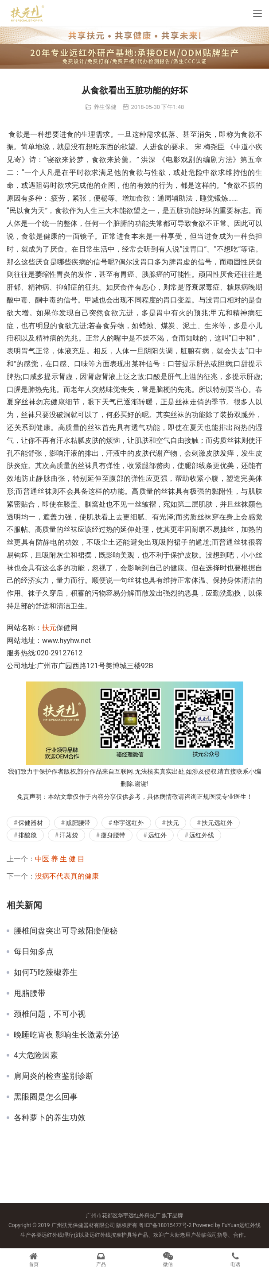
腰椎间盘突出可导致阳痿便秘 (65, 930)
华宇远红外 (128, 822)
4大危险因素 (36, 1055)
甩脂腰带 (30, 993)
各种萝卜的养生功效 (50, 1117)
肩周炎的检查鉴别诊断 (54, 1076)
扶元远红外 (217, 822)
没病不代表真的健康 (67, 876)
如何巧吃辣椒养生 (46, 972)
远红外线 (201, 835)
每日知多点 (34, 951)
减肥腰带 (78, 822)
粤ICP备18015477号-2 (165, 1225)
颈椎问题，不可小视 (50, 1014)
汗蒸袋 (68, 835)
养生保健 (105, 107)
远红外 (157, 835)
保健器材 (30, 822)
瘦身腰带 (113, 835)
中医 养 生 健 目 (60, 859)
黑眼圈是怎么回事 (46, 1096)
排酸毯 (27, 835)
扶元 (49, 627)
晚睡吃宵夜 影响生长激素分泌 (66, 1034)
